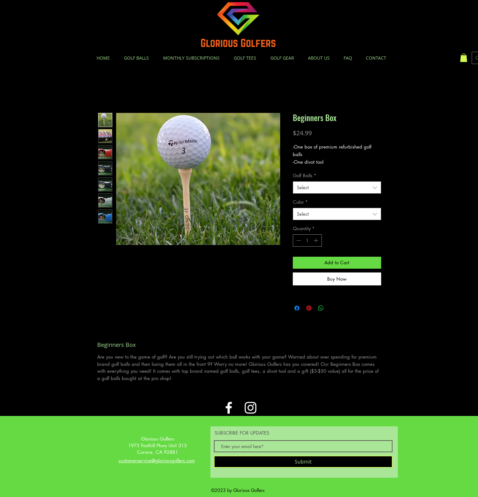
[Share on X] (333, 308)
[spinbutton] (307, 240)
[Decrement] (298, 240)
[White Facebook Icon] (229, 408)
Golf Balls (304, 175)
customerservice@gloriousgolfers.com (157, 461)
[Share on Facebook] (297, 308)
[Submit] (303, 462)
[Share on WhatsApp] (321, 308)
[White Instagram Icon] (250, 408)
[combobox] (337, 187)
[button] (463, 57)
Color (300, 202)
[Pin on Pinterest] (309, 308)
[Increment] (316, 240)
